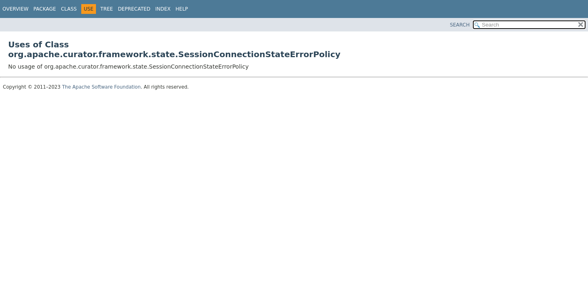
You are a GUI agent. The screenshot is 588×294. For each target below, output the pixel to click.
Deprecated (134, 9)
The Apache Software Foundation (101, 87)
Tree (106, 9)
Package (44, 9)
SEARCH (460, 25)
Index (163, 9)
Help (182, 9)
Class (69, 9)
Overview (15, 9)
